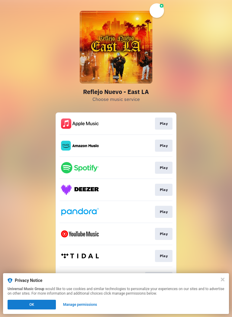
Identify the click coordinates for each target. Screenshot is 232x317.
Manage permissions (80, 304)
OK (31, 304)
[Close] (222, 279)
